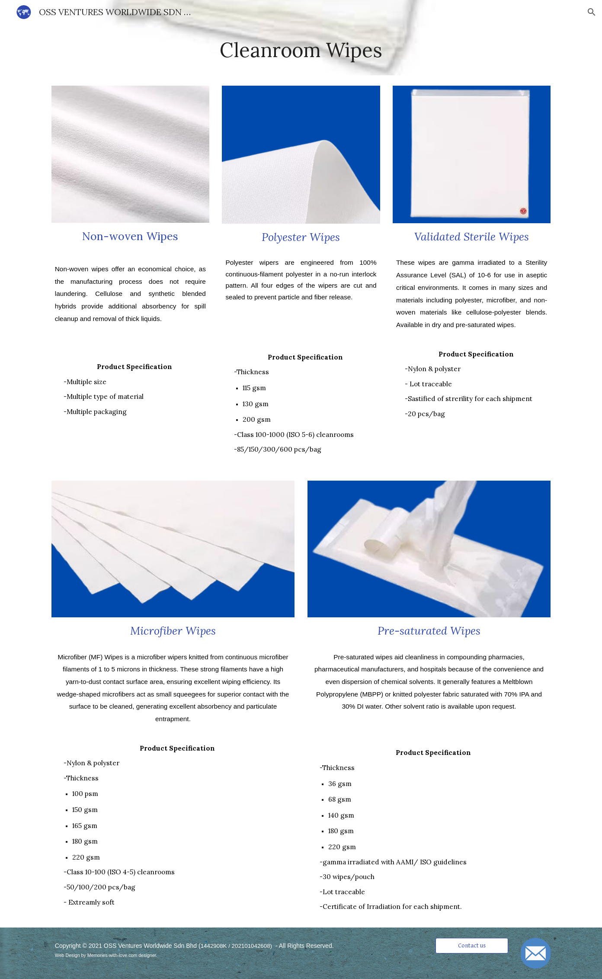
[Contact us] (472, 946)
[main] (301, 50)
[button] (591, 12)
